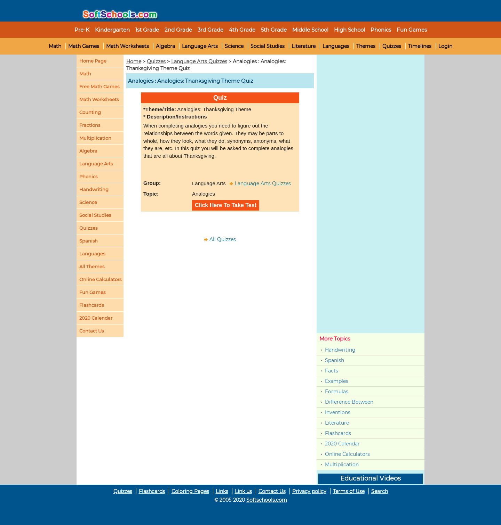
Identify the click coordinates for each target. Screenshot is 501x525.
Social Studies (267, 46)
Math (55, 46)
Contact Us (272, 491)
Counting (90, 112)
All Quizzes (222, 239)
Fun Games (412, 29)
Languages (336, 46)
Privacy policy (309, 491)
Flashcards (338, 433)
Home (133, 61)
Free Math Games (99, 86)
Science (234, 46)
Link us (243, 491)
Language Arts (200, 46)
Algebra (165, 46)
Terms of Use (349, 491)
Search (379, 491)
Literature (304, 46)
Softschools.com (266, 500)
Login (445, 46)
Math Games (83, 46)
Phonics (88, 176)
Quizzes (391, 46)
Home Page (92, 61)
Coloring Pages (190, 491)
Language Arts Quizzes (199, 61)
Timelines (419, 46)
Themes (365, 46)
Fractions (89, 125)
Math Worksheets (127, 46)
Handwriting (94, 189)
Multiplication (95, 138)
